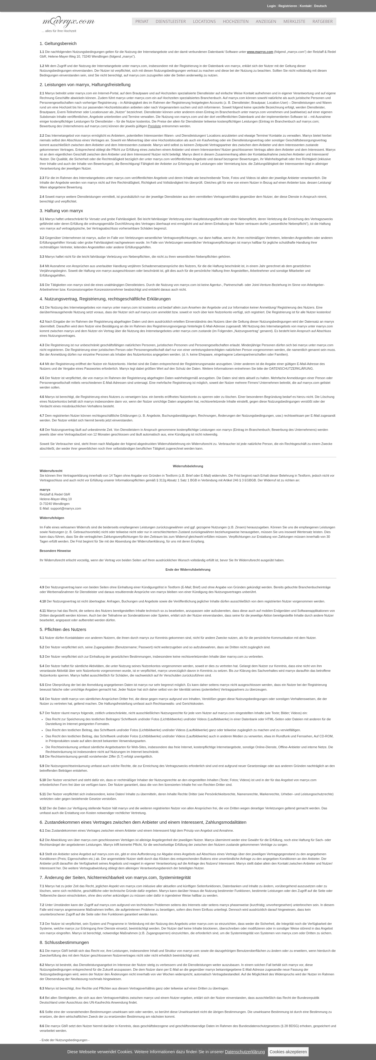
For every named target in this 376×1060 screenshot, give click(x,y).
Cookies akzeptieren (288, 1051)
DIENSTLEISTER (171, 21)
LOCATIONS (204, 21)
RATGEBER (323, 21)
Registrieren (287, 6)
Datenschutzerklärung (245, 1051)
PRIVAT (142, 21)
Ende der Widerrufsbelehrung (188, 569)
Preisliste (154, 126)
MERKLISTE (294, 21)
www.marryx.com (260, 51)
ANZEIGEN (266, 21)
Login (271, 6)
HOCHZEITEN (236, 21)
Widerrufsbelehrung (188, 466)
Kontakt (305, 6)
